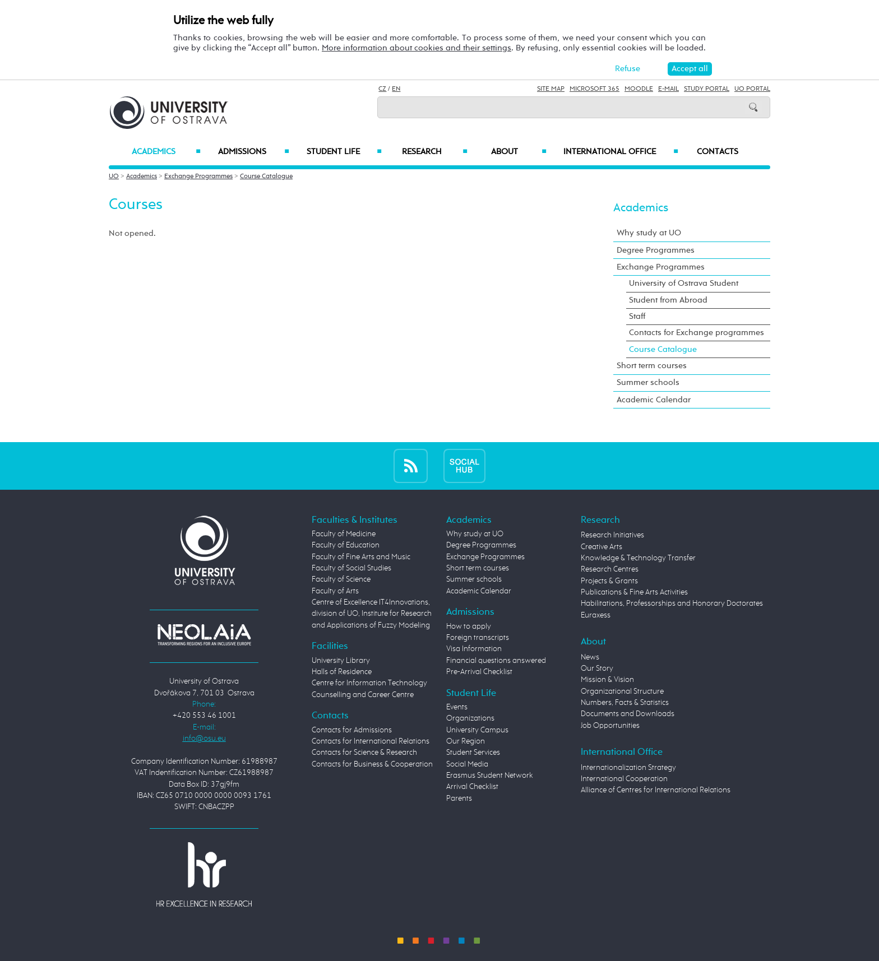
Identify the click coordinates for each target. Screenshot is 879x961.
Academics (166, 152)
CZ (382, 89)
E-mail (668, 89)
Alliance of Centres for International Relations (655, 790)
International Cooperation (624, 779)
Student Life (344, 152)
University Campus (477, 730)
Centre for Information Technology (369, 683)
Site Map (551, 89)
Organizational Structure (622, 691)
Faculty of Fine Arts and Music (361, 557)
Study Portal (706, 89)
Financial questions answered (496, 661)
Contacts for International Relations (370, 741)
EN (396, 89)
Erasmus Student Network (489, 775)
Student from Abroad (668, 300)
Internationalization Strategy (628, 768)
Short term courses (652, 365)
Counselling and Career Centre (363, 695)
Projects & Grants (609, 581)
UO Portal (752, 89)
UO (114, 176)
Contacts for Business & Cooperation (372, 764)
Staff (637, 316)
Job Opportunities (610, 726)
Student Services (473, 752)
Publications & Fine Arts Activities (634, 592)
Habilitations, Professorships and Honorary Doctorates (672, 603)
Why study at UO (649, 233)
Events (457, 707)
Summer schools (648, 382)
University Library (341, 661)
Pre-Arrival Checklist (479, 672)
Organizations (470, 718)
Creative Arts (601, 547)
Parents (459, 798)
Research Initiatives (612, 535)
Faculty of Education (346, 545)
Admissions (253, 152)
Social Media (467, 764)
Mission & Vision (607, 680)
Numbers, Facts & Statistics (625, 703)
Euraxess (595, 615)
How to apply (468, 626)
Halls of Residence (342, 672)
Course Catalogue (266, 176)
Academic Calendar (654, 400)
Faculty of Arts (335, 591)
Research (434, 152)
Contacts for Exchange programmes (696, 332)
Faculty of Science (341, 579)
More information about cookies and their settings (416, 48)
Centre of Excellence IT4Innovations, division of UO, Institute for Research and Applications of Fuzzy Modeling (372, 613)
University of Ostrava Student (683, 283)
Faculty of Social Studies (351, 568)
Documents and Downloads (627, 714)
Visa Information (474, 649)
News (590, 657)
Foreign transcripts (477, 638)
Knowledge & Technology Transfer (638, 558)
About (519, 152)
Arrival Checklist (472, 787)
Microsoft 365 (594, 89)
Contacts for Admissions (352, 730)
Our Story (597, 668)
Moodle (638, 89)
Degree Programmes (656, 250)
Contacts (717, 152)
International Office (620, 152)
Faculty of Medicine (344, 534)
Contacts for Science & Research (364, 752)
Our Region (465, 741)
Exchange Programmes (198, 176)
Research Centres (610, 569)
